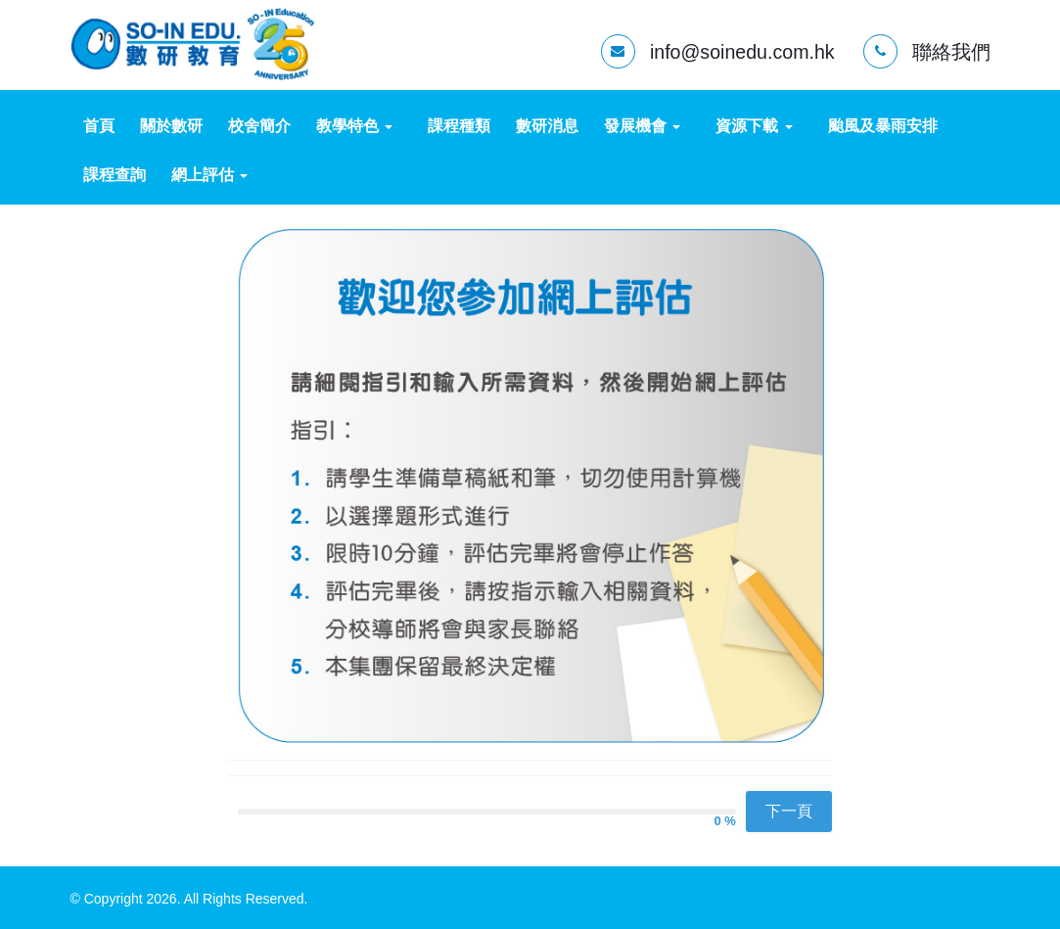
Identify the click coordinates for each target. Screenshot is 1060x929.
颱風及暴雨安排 (883, 125)
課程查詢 (114, 174)
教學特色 (354, 125)
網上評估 (209, 174)
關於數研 (171, 125)
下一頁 (788, 811)
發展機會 (642, 125)
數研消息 (547, 125)
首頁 (99, 125)
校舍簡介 (259, 125)
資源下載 (753, 125)
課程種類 (459, 125)
